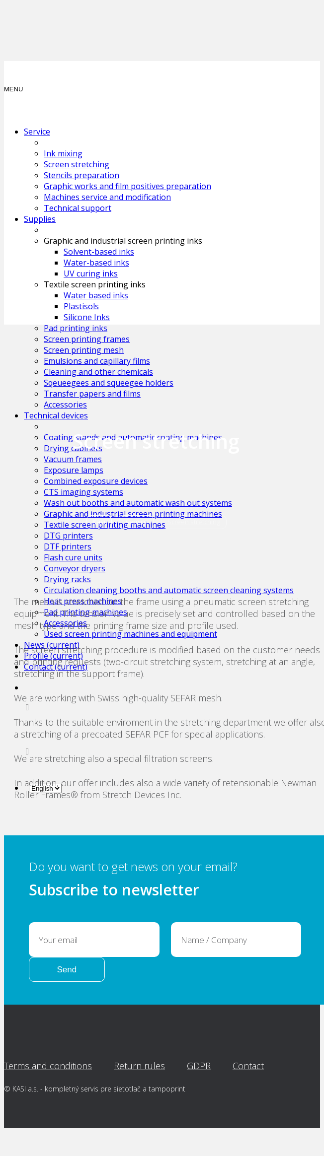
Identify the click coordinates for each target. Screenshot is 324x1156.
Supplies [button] (40, 218)
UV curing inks (91, 273)
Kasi (98, 521)
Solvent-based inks (99, 251)
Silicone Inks (87, 317)
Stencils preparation (81, 175)
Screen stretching (76, 164)
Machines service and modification (107, 197)
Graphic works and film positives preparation (127, 186)
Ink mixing (63, 153)
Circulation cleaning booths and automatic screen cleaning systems (169, 590)
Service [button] (37, 131)
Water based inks (96, 295)
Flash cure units (73, 557)
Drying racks (67, 579)
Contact (248, 1066)
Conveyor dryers (74, 568)
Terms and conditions (48, 1066)
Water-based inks (96, 262)
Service (136, 521)
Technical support (77, 208)
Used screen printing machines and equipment (130, 633)
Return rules (139, 1066)
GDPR (199, 1066)
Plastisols (81, 306)
